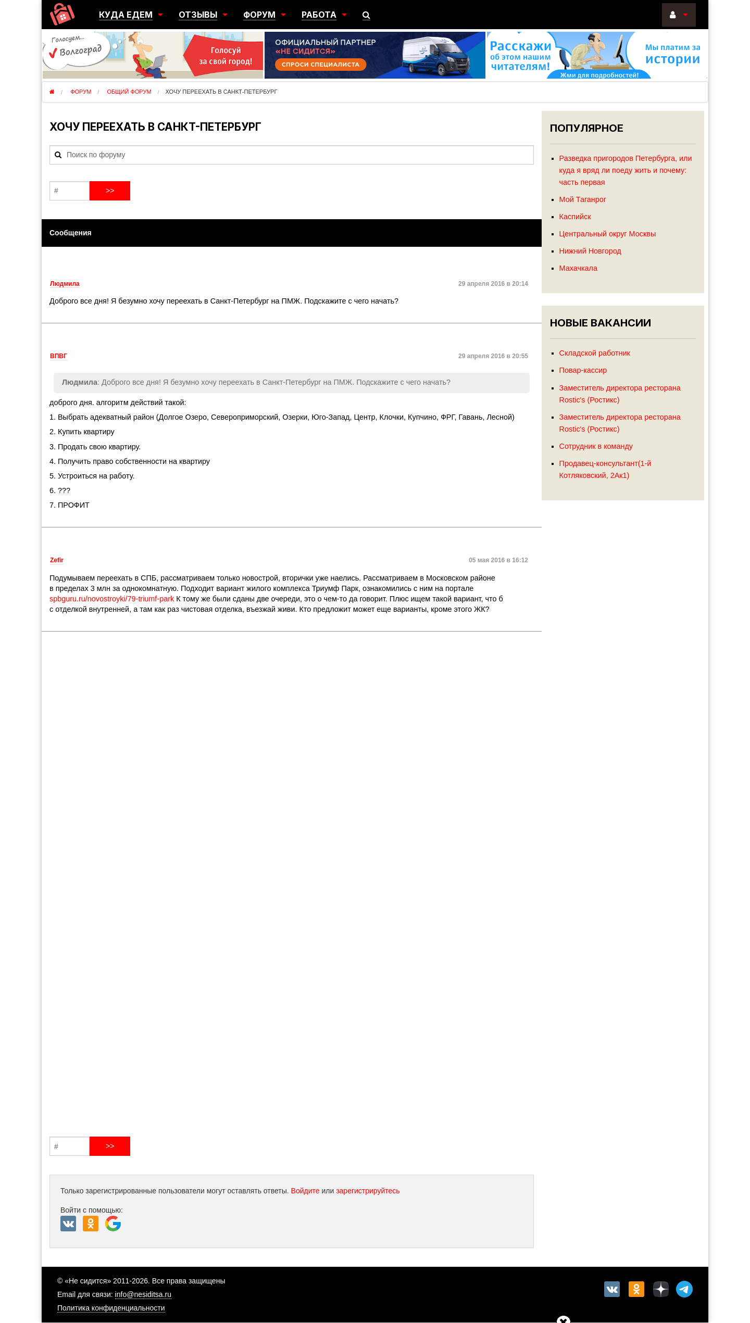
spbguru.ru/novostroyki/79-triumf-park (111, 599)
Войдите (305, 1191)
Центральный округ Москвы (607, 234)
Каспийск (575, 216)
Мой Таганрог (582, 199)
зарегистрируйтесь (368, 1191)
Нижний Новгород (590, 251)
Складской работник (594, 353)
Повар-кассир (583, 370)
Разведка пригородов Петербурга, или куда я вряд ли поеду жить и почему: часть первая (625, 170)
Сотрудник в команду (596, 446)
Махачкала (578, 268)
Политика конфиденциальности (111, 1308)
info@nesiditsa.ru (143, 1294)
